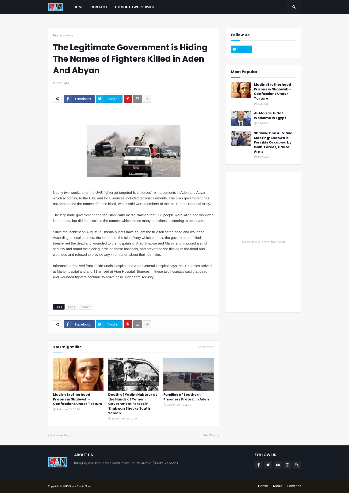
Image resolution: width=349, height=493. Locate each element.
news (69, 35)
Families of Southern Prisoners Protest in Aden (186, 397)
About (278, 486)
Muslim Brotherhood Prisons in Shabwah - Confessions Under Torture (77, 399)
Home (57, 35)
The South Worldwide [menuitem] (134, 7)
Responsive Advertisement (263, 242)
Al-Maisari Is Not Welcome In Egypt (270, 115)
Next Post (210, 435)
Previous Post (60, 435)
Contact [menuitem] (98, 7)
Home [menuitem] (78, 7)
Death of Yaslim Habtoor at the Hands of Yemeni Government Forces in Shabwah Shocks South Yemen (132, 403)
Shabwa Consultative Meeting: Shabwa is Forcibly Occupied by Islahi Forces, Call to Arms (273, 142)
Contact (294, 486)
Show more (206, 347)
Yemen (85, 307)
